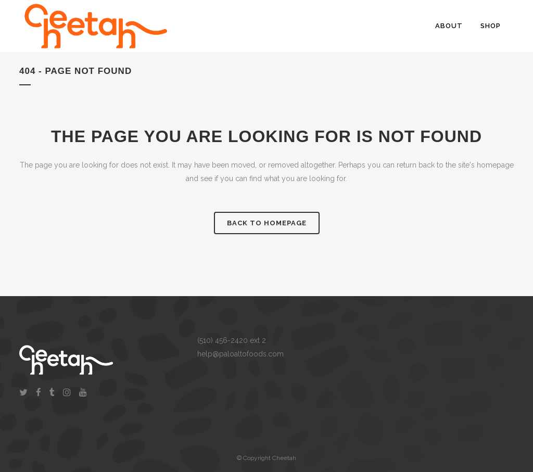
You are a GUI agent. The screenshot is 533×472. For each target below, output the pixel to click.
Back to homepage (267, 223)
